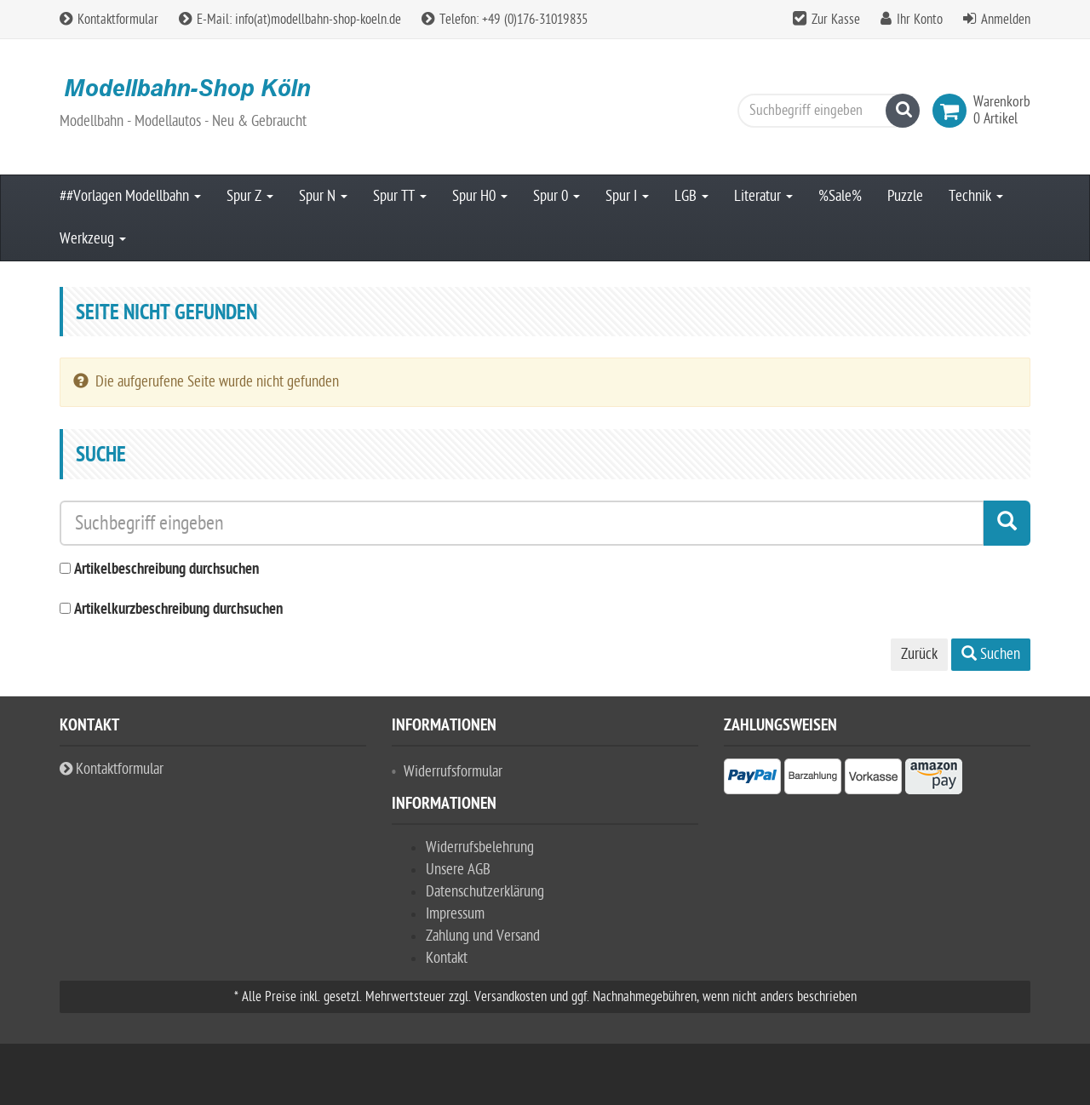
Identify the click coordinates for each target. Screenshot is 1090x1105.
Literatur (763, 196)
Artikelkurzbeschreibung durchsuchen (178, 610)
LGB (691, 196)
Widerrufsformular (453, 772)
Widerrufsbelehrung (480, 847)
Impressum (455, 914)
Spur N (323, 196)
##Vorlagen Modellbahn (130, 196)
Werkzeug (93, 239)
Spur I (627, 196)
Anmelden (1005, 19)
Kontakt (447, 958)
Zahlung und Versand (483, 936)
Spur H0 (480, 196)
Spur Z (250, 196)
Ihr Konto (920, 19)
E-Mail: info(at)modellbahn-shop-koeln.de (290, 19)
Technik (976, 196)
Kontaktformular (109, 19)
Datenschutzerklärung (485, 892)
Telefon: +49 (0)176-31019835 (505, 19)
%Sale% (840, 196)
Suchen (990, 654)
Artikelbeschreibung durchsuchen (166, 570)
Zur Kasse (836, 19)
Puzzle (905, 196)
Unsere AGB (458, 870)
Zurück (919, 654)
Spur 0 (556, 196)
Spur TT (400, 196)
